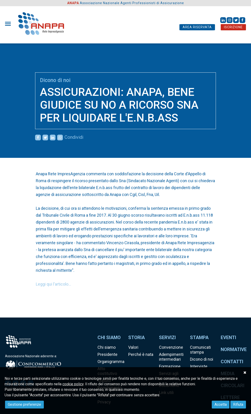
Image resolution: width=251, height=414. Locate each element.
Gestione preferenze (24, 404)
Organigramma (111, 361)
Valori (133, 347)
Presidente (107, 354)
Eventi (228, 337)
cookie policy (73, 384)
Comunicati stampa (200, 349)
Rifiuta (238, 404)
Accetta (221, 404)
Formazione (170, 366)
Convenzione (171, 347)
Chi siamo (107, 347)
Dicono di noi (55, 80)
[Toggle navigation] (9, 24)
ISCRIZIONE (233, 27)
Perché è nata (140, 354)
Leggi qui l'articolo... (53, 284)
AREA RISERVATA (197, 27)
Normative (234, 349)
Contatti (232, 361)
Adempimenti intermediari (171, 357)
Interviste (198, 366)
